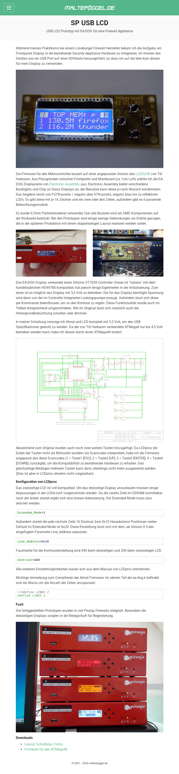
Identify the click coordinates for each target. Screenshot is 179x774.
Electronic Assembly (64, 184)
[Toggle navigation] (8, 7)
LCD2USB (143, 174)
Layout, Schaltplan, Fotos (43, 747)
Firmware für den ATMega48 (45, 752)
